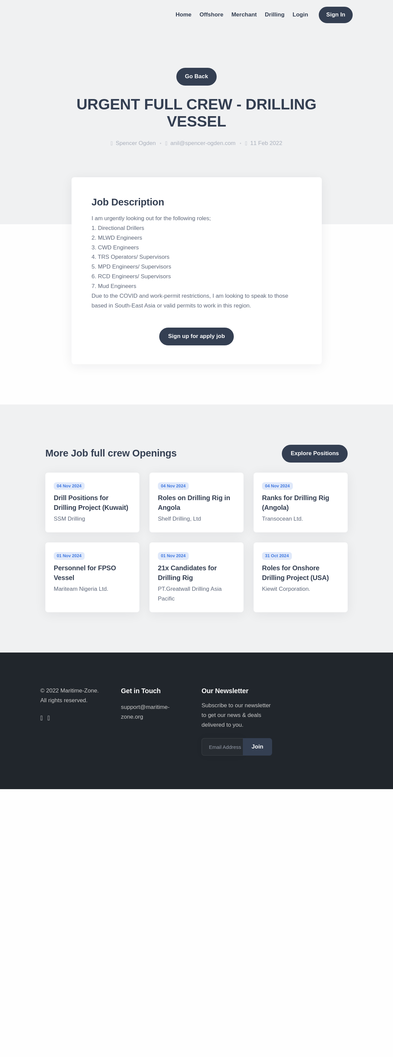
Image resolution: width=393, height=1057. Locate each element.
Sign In (335, 14)
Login (300, 14)
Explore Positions (315, 453)
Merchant (244, 14)
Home (183, 14)
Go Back (196, 76)
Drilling (275, 14)
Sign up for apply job (196, 336)
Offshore (211, 14)
